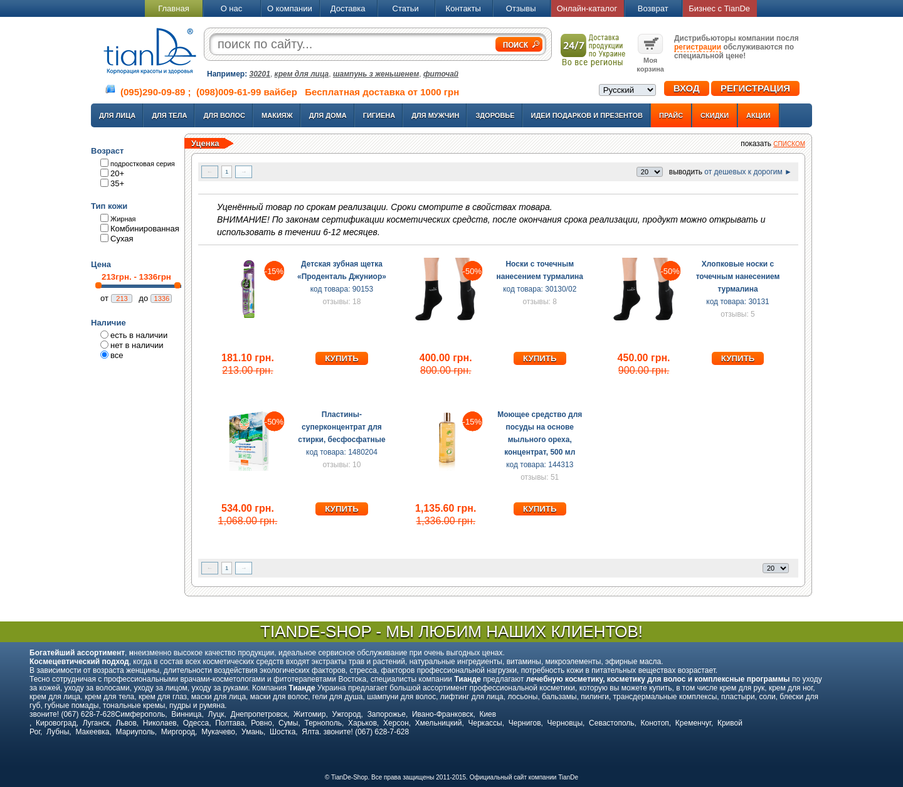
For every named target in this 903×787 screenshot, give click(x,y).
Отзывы (521, 8)
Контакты (463, 8)
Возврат (653, 8)
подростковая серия (142, 163)
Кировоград (56, 723)
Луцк (216, 714)
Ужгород (346, 714)
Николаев (160, 723)
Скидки (714, 115)
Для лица (117, 115)
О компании (289, 8)
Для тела (169, 115)
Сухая (122, 238)
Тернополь (322, 723)
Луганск (96, 723)
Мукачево (218, 731)
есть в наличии (138, 335)
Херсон (396, 723)
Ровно (261, 723)
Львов (125, 723)
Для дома (328, 115)
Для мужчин (435, 115)
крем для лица (302, 74)
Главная (173, 8)
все (117, 355)
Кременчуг (693, 723)
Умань (252, 731)
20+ (117, 173)
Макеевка (92, 731)
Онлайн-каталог (587, 8)
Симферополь (140, 714)
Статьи (406, 8)
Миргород (178, 731)
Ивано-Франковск (442, 714)
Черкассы (485, 723)
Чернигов (525, 723)
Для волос (224, 115)
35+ (117, 183)
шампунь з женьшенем (376, 74)
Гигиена (379, 115)
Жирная (123, 219)
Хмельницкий (438, 723)
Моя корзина (650, 60)
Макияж (277, 115)
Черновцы (565, 723)
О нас (232, 8)
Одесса (196, 723)
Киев (487, 714)
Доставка (348, 8)
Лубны (57, 731)
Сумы (288, 723)
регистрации (697, 47)
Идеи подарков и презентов (587, 115)
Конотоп (655, 723)
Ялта (310, 731)
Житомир (309, 714)
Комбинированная (144, 228)
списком (789, 143)
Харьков (362, 723)
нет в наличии (137, 345)
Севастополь (611, 723)
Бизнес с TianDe (719, 8)
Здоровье (494, 115)
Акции (758, 115)
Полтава (230, 723)
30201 (260, 74)
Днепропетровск (259, 714)
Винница (186, 714)
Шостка (282, 731)
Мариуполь (135, 731)
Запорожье (386, 714)
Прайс (671, 115)
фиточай (440, 74)
